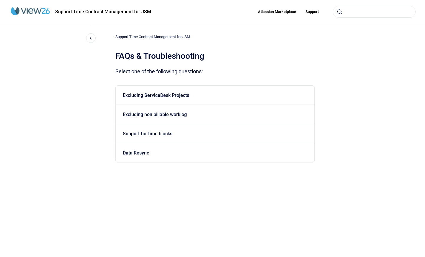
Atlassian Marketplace (277, 11)
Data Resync (136, 153)
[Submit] (339, 12)
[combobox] (374, 11)
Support (312, 11)
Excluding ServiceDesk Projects (156, 95)
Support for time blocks (147, 133)
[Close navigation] (91, 38)
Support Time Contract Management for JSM (103, 11)
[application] (423, 255)
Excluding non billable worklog (155, 114)
